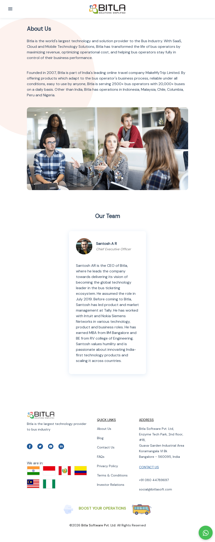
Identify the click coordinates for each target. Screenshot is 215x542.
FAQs (100, 457)
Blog (100, 438)
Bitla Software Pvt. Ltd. (98, 525)
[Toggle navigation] (10, 9)
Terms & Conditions (112, 475)
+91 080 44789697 (154, 480)
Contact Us (106, 447)
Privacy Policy (107, 466)
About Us (104, 429)
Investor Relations (110, 485)
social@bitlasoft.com (155, 489)
